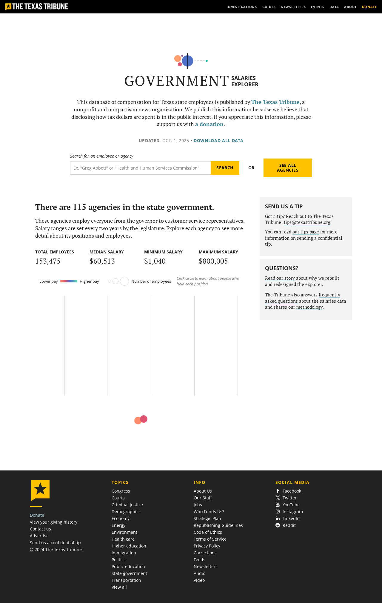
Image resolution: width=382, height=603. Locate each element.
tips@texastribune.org (307, 222)
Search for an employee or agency (101, 156)
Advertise (39, 536)
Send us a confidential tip (55, 542)
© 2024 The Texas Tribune (56, 549)
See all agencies (287, 167)
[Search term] (140, 168)
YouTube (287, 504)
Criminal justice (127, 504)
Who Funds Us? (209, 511)
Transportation (126, 580)
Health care (123, 539)
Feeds (199, 559)
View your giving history (53, 522)
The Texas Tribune (275, 102)
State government (129, 573)
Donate (37, 515)
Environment (124, 532)
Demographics (126, 511)
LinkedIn (287, 518)
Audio (199, 573)
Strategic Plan (207, 518)
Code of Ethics (208, 532)
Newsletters (206, 566)
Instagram (289, 511)
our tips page (305, 232)
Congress (121, 491)
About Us (203, 491)
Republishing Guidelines (218, 525)
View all (119, 587)
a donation (209, 124)
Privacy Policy (207, 546)
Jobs (198, 504)
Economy (121, 518)
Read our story (280, 278)
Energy (118, 525)
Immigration (124, 553)
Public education (128, 566)
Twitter (286, 498)
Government (176, 81)
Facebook (288, 491)
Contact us (40, 529)
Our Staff (203, 498)
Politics (119, 559)
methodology (309, 307)
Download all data (219, 140)
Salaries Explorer (244, 81)
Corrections (205, 553)
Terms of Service (210, 539)
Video (199, 580)
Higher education (129, 546)
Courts (118, 498)
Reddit (285, 525)
